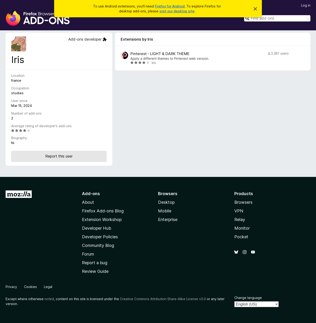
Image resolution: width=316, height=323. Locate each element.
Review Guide (95, 271)
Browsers (243, 202)
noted (49, 299)
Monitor (242, 228)
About (88, 202)
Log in (305, 5)
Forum (88, 254)
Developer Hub (96, 228)
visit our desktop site (176, 11)
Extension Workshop (102, 219)
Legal (48, 287)
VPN (238, 210)
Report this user (59, 156)
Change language (248, 298)
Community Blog (98, 245)
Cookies (30, 287)
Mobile (164, 210)
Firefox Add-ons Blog (103, 210)
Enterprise (167, 219)
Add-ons (91, 193)
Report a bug (94, 262)
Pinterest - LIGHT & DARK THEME (160, 54)
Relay (239, 219)
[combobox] (277, 18)
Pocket (241, 236)
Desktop (166, 202)
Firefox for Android (170, 6)
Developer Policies (100, 236)
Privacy (11, 287)
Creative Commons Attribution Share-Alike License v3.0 (163, 299)
